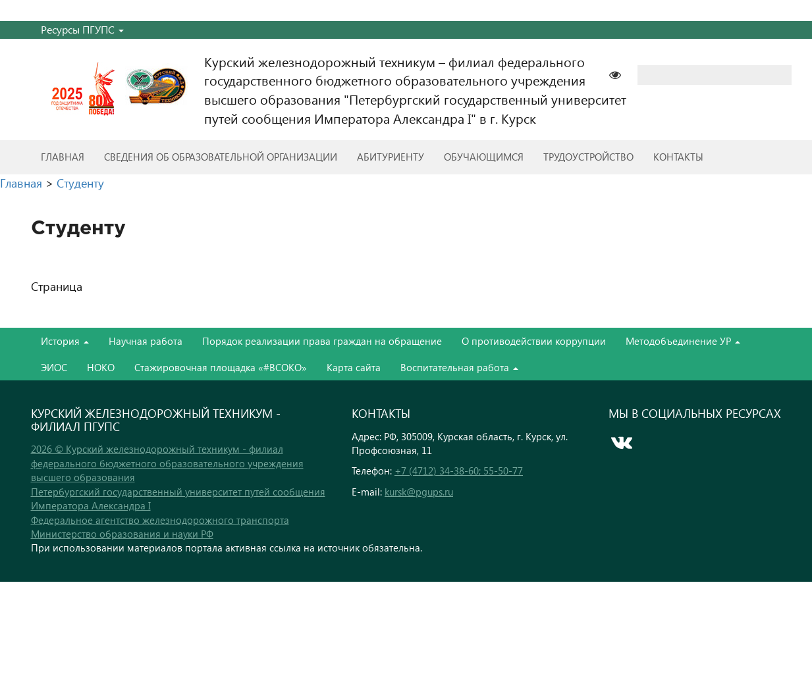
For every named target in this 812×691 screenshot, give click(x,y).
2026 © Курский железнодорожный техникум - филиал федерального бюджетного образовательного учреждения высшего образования (167, 463)
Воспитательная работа (459, 367)
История (65, 340)
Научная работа (145, 340)
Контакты (678, 156)
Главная (62, 156)
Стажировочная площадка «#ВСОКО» (220, 367)
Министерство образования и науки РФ (122, 533)
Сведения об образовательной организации (220, 156)
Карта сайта (354, 367)
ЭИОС (54, 367)
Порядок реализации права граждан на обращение (322, 340)
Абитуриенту (390, 156)
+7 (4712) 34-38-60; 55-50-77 (458, 470)
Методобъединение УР (683, 340)
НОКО (101, 367)
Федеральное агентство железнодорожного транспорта (160, 519)
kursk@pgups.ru (419, 491)
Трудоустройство (588, 156)
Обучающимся (484, 156)
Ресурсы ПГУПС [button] (82, 29)
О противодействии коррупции (534, 340)
